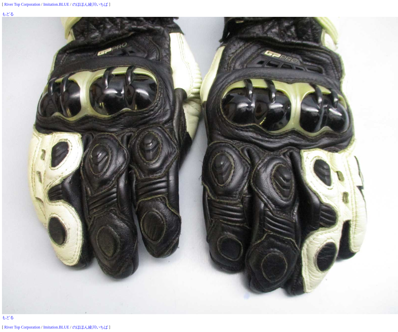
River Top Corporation (22, 4)
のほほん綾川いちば (90, 4)
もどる (8, 14)
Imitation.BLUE (56, 4)
